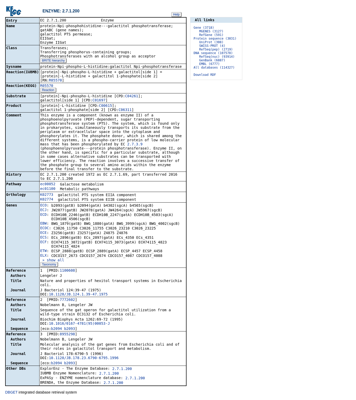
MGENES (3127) (211, 31)
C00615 (105, 106)
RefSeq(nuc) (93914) (217, 56)
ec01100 (47, 189)
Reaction (48, 90)
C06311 (125, 110)
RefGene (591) (211, 35)
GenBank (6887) (212, 60)
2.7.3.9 (135, 145)
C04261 (131, 96)
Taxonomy (49, 265)
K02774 (46, 200)
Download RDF (205, 75)
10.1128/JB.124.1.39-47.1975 (78, 295)
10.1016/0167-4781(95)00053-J (79, 324)
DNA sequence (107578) (213, 53)
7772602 (67, 300)
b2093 (69, 329)
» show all (52, 260)
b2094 (56, 329)
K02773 (46, 195)
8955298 (67, 334)
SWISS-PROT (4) (212, 46)
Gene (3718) (204, 27)
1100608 (67, 271)
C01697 (99, 101)
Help (176, 14)
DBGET (11, 393)
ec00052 (47, 184)
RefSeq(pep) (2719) (216, 49)
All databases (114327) (214, 67)
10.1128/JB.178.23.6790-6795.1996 (84, 358)
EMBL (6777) (209, 64)
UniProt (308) (211, 42)
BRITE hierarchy (53, 61)
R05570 (55, 81)
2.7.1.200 (122, 369)
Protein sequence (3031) (215, 38)
